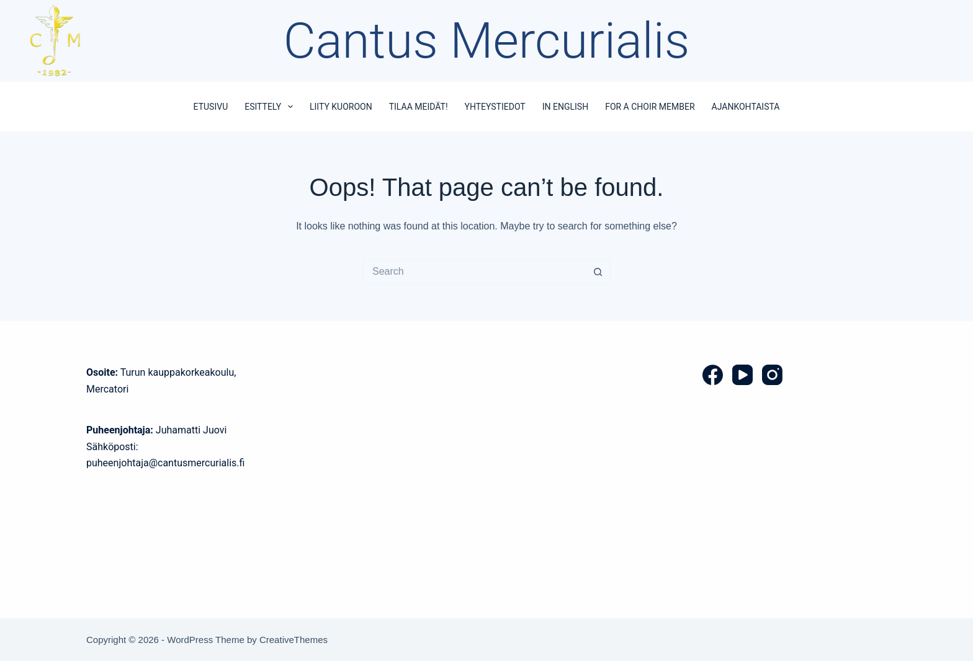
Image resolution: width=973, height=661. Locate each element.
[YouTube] (742, 375)
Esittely (271, 106)
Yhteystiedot (495, 107)
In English (565, 107)
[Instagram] (772, 375)
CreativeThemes (293, 639)
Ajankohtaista (746, 107)
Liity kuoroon (341, 107)
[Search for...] (474, 271)
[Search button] (598, 271)
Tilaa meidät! (418, 107)
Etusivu (211, 107)
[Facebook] (712, 375)
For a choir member (649, 107)
